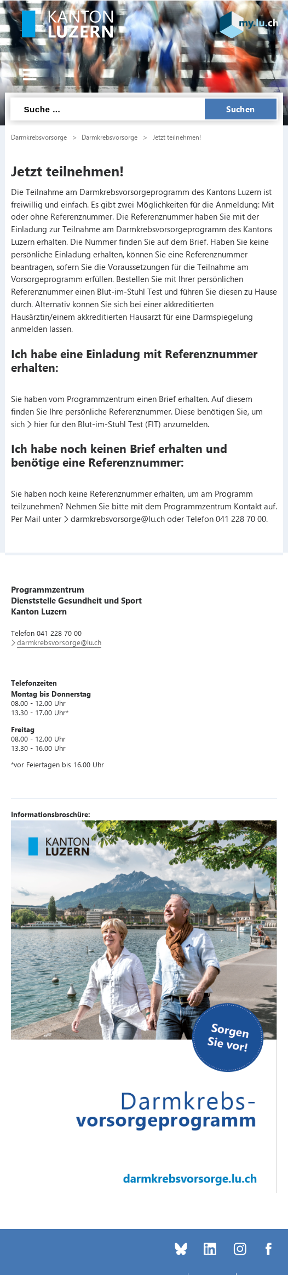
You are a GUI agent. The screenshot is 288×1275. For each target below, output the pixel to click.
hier (41, 423)
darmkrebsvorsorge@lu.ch (118, 518)
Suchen (240, 109)
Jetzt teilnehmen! (177, 137)
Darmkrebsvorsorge (39, 137)
